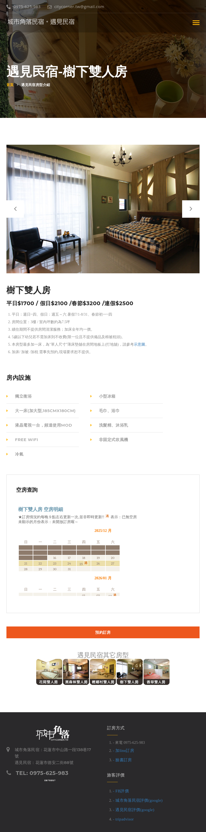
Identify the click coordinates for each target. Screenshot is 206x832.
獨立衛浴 (19, 396)
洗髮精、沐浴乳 (109, 425)
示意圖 (139, 344)
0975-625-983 (23, 6)
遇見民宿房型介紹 (35, 85)
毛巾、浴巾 (105, 410)
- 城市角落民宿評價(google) (138, 800)
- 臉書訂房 (122, 760)
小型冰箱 (103, 396)
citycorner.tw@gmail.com (75, 6)
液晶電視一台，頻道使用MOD (39, 425)
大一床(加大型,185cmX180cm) (41, 410)
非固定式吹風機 (109, 439)
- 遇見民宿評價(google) (133, 810)
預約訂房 (103, 632)
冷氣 (14, 454)
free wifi (22, 439)
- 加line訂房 (123, 750)
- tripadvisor (123, 819)
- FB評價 (121, 791)
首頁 (10, 85)
